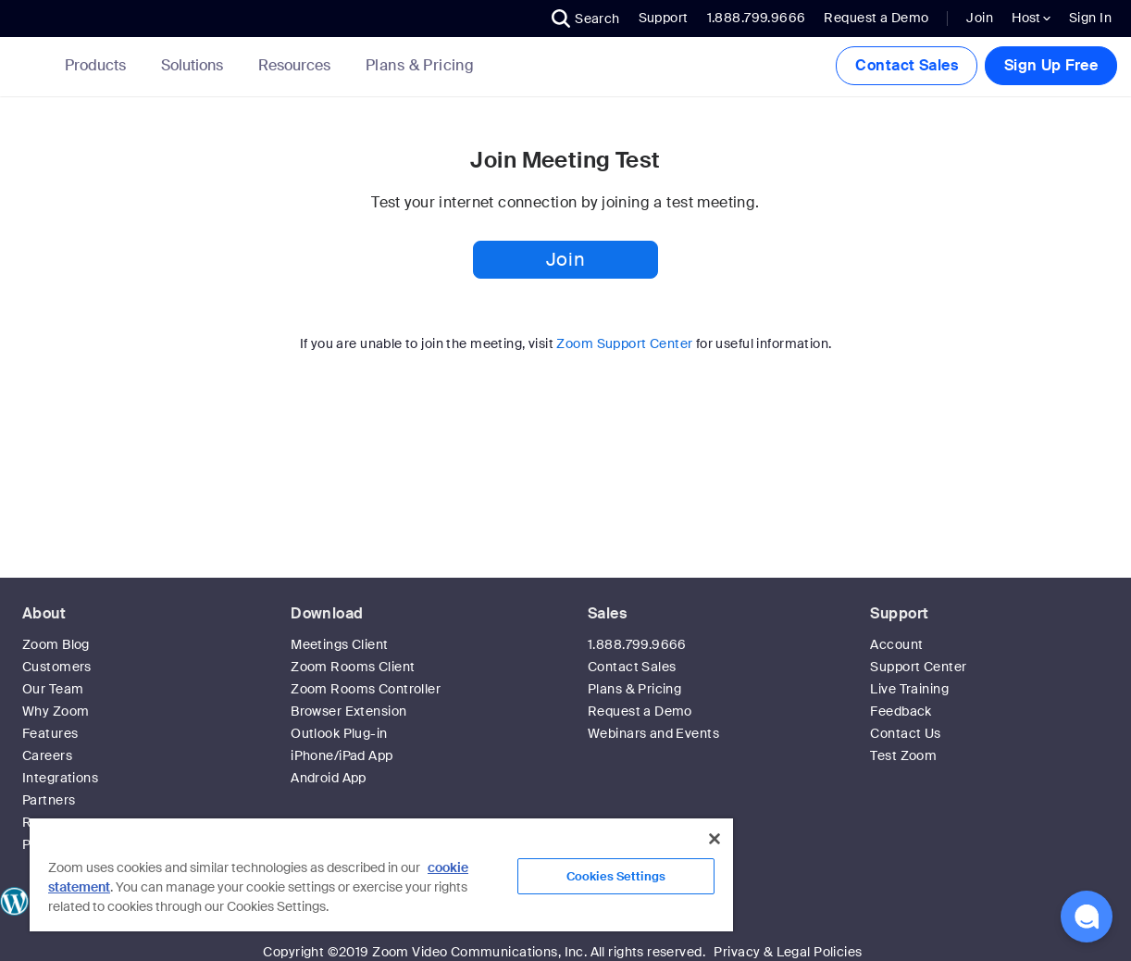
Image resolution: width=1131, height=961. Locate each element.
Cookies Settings (615, 876)
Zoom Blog (56, 644)
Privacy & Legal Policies (788, 951)
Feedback (900, 711)
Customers (57, 666)
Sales (607, 613)
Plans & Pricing (420, 65)
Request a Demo (876, 17)
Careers (47, 755)
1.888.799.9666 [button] (756, 17)
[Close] (714, 838)
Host (1031, 17)
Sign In (1090, 17)
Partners (48, 800)
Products (99, 65)
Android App (329, 777)
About (44, 613)
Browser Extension (348, 711)
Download (327, 613)
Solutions (195, 65)
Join (979, 17)
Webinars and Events (653, 733)
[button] (586, 18)
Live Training (909, 688)
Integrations (60, 777)
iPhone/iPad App (341, 755)
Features (50, 733)
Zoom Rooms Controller (366, 688)
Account (896, 644)
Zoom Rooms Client (353, 666)
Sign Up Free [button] (1051, 65)
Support (664, 17)
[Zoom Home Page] (30, 66)
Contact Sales (906, 65)
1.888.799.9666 (637, 644)
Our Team (52, 688)
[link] (420, 65)
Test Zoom (903, 755)
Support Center (918, 666)
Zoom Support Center (624, 343)
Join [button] (565, 259)
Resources (298, 65)
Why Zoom (55, 711)
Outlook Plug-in (339, 733)
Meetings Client (339, 644)
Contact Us (905, 733)
